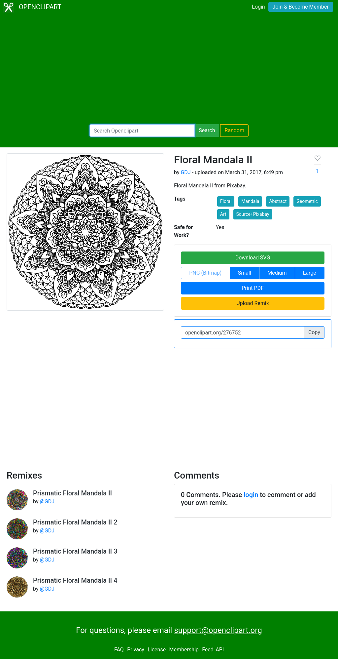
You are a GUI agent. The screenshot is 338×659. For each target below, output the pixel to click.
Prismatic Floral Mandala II (72, 493)
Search (207, 130)
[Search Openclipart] (142, 130)
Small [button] (244, 273)
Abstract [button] (278, 201)
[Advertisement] (169, 69)
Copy (314, 332)
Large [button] (309, 273)
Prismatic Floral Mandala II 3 (75, 551)
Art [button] (223, 214)
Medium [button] (277, 273)
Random (234, 130)
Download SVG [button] (252, 257)
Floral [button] (226, 201)
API (220, 649)
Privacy (135, 649)
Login (258, 7)
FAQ (119, 649)
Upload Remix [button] (252, 303)
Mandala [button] (250, 201)
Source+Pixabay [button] (252, 214)
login (251, 495)
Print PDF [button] (253, 288)
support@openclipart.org (218, 630)
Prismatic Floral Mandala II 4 (75, 580)
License (157, 649)
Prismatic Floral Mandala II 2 (75, 522)
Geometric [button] (307, 201)
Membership (183, 649)
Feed (208, 649)
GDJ (185, 172)
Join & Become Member (301, 7)
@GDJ (47, 501)
